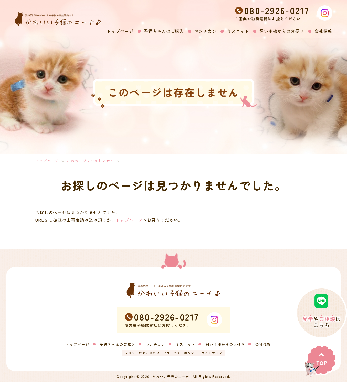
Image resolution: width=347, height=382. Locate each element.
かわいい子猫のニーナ (170, 376)
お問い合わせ (149, 352)
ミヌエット (185, 344)
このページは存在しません (90, 160)
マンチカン (155, 344)
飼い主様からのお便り (225, 344)
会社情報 (263, 344)
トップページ (47, 160)
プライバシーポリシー (180, 352)
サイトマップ (212, 352)
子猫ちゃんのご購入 (117, 344)
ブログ (130, 352)
